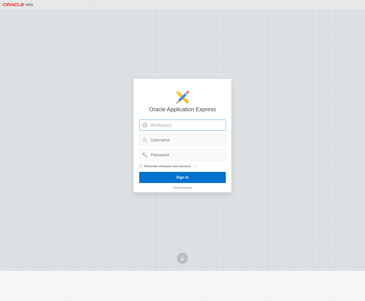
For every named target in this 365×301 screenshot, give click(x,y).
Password (145, 155)
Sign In (182, 177)
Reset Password (182, 187)
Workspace (145, 125)
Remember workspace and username (167, 166)
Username (145, 140)
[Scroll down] (182, 252)
